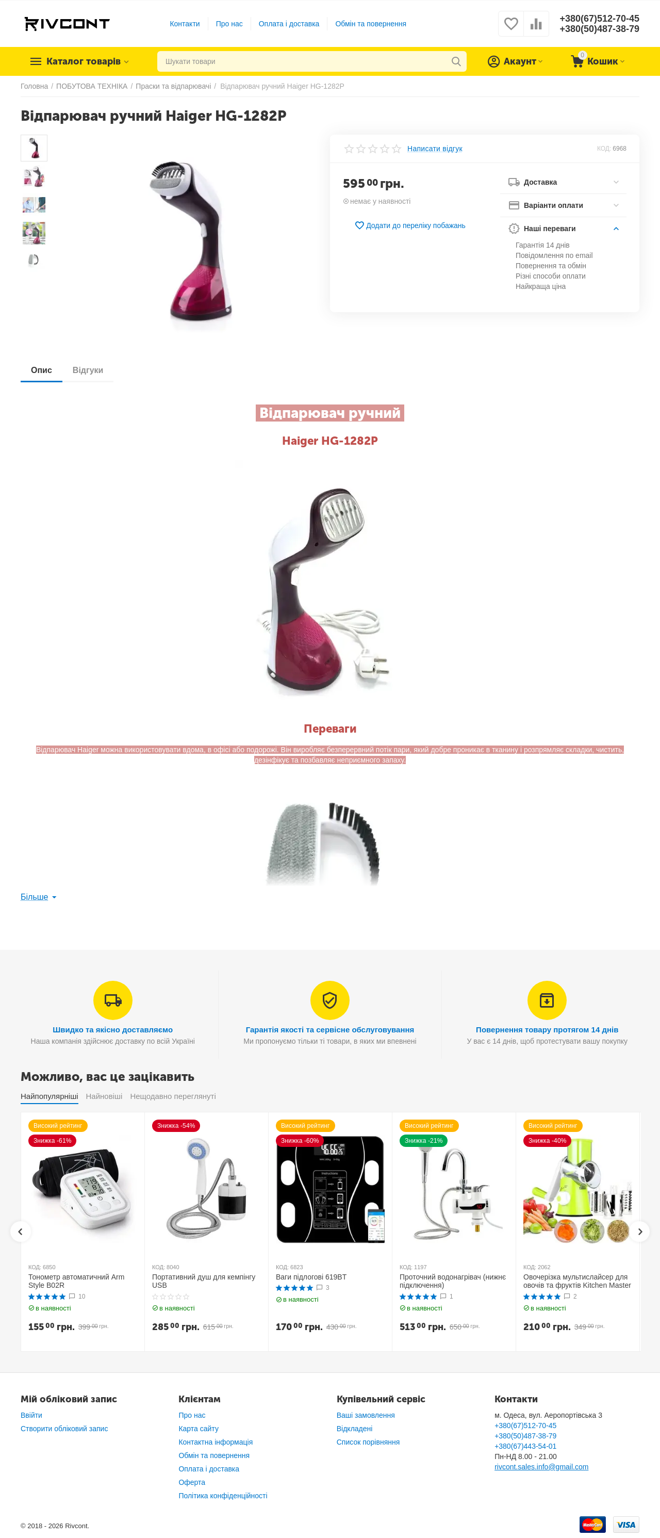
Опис (41, 370)
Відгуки (88, 370)
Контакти (185, 24)
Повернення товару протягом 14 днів (547, 1029)
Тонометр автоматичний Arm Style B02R (76, 1281)
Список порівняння (368, 1442)
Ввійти (31, 1415)
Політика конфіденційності (222, 1496)
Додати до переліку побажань (410, 225)
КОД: (604, 148)
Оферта (191, 1482)
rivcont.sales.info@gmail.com (541, 1467)
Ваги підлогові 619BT (311, 1277)
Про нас (229, 24)
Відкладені (355, 1428)
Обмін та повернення (370, 24)
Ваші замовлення (366, 1415)
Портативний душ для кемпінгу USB (203, 1281)
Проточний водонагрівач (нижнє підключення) (453, 1281)
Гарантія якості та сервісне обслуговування (330, 1029)
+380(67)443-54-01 (525, 1446)
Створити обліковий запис (64, 1428)
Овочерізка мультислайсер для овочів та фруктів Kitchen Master (577, 1281)
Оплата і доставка (289, 24)
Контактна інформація (215, 1442)
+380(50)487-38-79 (599, 29)
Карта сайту (198, 1428)
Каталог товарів (83, 61)
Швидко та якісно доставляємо (113, 1029)
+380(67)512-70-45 (599, 18)
